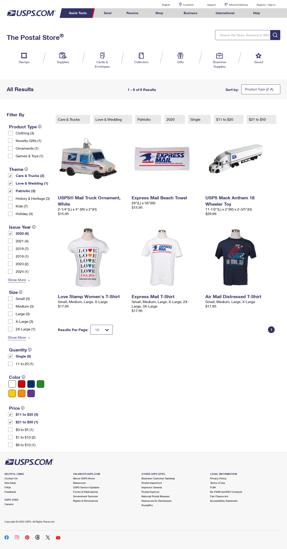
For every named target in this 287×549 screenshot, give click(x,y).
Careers (8, 504)
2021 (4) (22, 241)
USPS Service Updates (86, 487)
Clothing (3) (25, 133)
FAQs (7, 487)
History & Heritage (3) (33, 198)
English (161, 4)
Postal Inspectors (151, 482)
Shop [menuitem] (159, 13)
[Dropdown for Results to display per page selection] (101, 330)
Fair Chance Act (219, 496)
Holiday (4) (24, 213)
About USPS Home (84, 478)
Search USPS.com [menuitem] (276, 13)
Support (211, 4)
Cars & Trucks (69, 119)
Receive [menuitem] (132, 13)
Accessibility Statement (223, 500)
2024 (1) (22, 271)
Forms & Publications (85, 491)
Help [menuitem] (256, 13)
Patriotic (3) (25, 191)
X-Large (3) (24, 321)
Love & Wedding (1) (32, 183)
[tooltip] (39, 126)
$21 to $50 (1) (27, 422)
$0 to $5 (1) (24, 429)
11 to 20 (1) (24, 364)
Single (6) (23, 356)
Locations (188, 4)
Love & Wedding (109, 119)
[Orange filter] (21, 393)
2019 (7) (22, 248)
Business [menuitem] (191, 13)
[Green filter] (40, 384)
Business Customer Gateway (158, 478)
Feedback (10, 491)
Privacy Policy (218, 478)
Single (195, 119)
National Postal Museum (155, 496)
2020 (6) (22, 233)
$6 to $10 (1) (25, 445)
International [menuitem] (225, 13)
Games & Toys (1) (29, 156)
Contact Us (10, 478)
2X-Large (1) (25, 329)
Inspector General (151, 487)
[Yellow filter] (12, 393)
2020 (171, 119)
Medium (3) (25, 306)
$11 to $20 (225, 119)
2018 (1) (22, 256)
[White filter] (12, 384)
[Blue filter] (31, 384)
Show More (17, 280)
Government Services (85, 496)
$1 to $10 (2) (25, 437)
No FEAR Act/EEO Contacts (226, 491)
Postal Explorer (150, 491)
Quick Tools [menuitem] (78, 13)
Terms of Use (217, 482)
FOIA (213, 487)
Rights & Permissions (85, 500)
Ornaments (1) (27, 148)
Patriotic (144, 119)
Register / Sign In (266, 4)
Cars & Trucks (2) (30, 175)
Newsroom (79, 482)
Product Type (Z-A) (259, 89)
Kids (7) (22, 206)
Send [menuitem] (107, 13)
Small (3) (23, 298)
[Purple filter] (31, 393)
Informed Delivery (238, 4)
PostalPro (147, 505)
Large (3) (23, 314)
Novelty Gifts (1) (28, 140)
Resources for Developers (156, 500)
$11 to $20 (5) (27, 414)
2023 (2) (22, 264)
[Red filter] (21, 384)
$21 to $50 (258, 119)
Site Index (10, 482)
